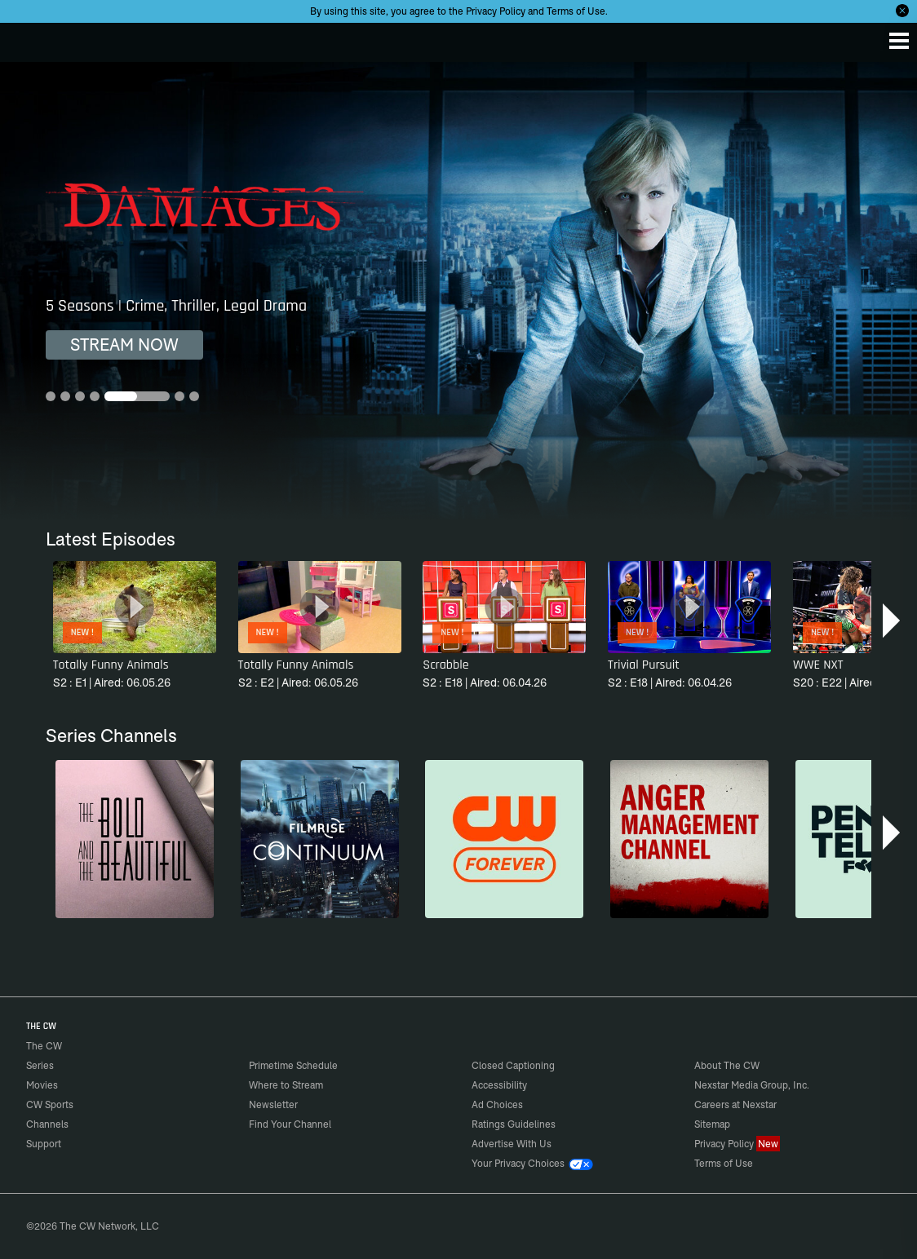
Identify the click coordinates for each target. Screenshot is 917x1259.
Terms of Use (576, 11)
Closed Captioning (513, 1065)
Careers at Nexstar (735, 1104)
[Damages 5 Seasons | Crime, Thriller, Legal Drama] (458, 291)
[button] (893, 620)
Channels (47, 1124)
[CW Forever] (504, 839)
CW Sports (49, 1104)
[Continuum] (319, 839)
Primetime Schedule (293, 1065)
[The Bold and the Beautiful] (134, 839)
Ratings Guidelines (514, 1124)
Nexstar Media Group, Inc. (751, 1085)
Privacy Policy (495, 11)
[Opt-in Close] (902, 10)
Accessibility (499, 1085)
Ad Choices (497, 1104)
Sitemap (712, 1124)
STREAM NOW (124, 344)
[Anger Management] (689, 839)
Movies (42, 1085)
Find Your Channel (290, 1124)
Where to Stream (286, 1085)
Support (43, 1144)
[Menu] (899, 41)
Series (40, 1065)
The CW (28, 38)
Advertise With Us (512, 1144)
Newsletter (273, 1104)
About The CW (727, 1065)
